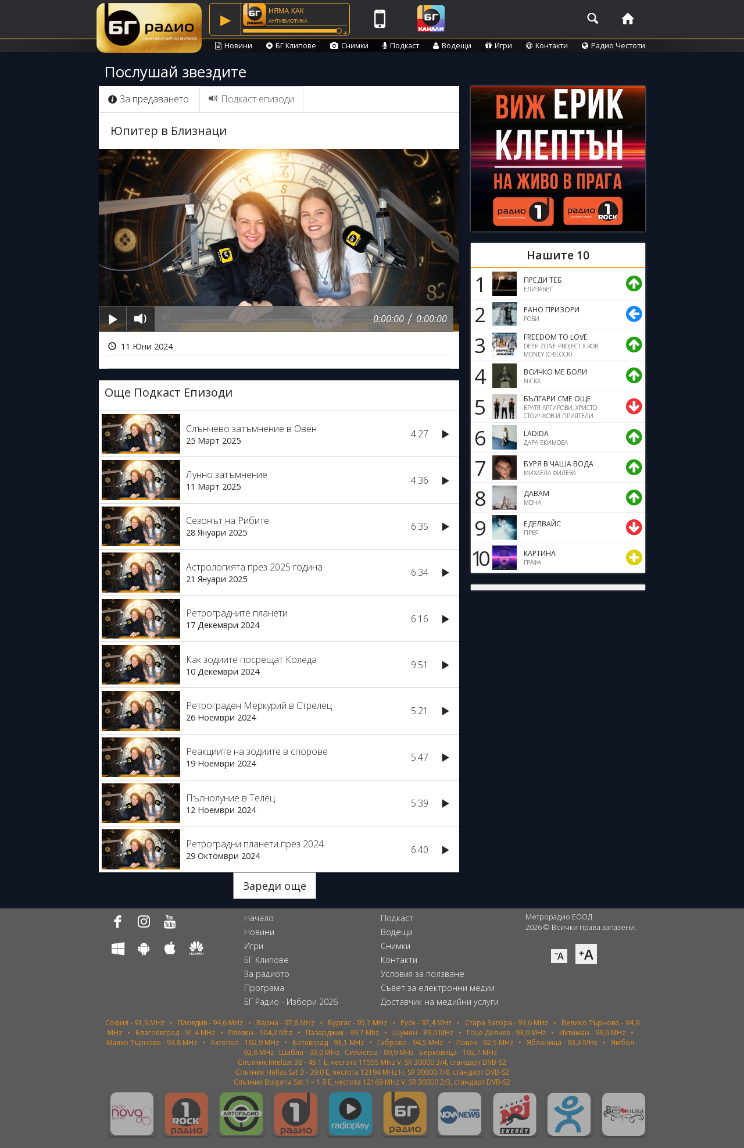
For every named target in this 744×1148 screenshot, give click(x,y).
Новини (233, 45)
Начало (259, 918)
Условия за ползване (422, 973)
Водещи (452, 45)
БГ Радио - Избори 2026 (291, 1001)
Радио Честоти (613, 45)
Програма (264, 987)
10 (478, 558)
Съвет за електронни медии (438, 987)
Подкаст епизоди (251, 98)
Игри (498, 45)
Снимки (349, 45)
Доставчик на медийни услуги (440, 1001)
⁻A (559, 956)
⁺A (586, 954)
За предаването (148, 98)
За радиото (266, 973)
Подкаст (400, 45)
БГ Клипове (291, 45)
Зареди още (274, 886)
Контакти (547, 45)
